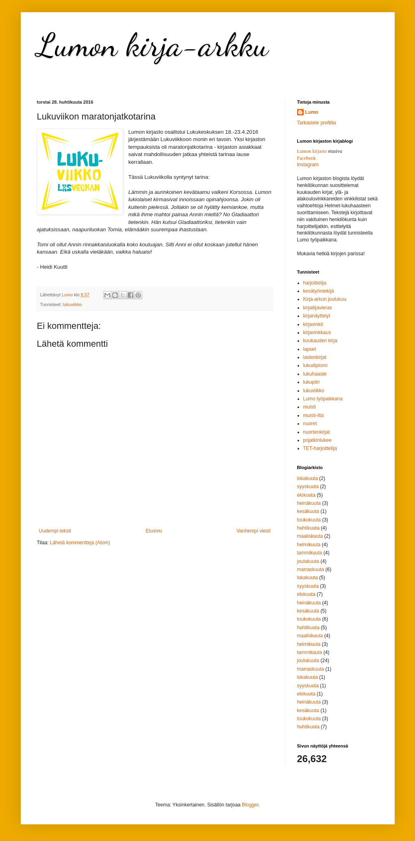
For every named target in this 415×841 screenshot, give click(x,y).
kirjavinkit (313, 324)
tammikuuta (309, 553)
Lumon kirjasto (312, 151)
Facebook (306, 158)
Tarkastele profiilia (316, 123)
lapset (309, 349)
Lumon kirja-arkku (152, 44)
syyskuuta (308, 486)
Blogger (250, 805)
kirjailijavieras (317, 308)
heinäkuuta (309, 503)
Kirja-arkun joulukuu (324, 299)
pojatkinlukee (317, 440)
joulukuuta (308, 561)
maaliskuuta (310, 536)
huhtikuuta (308, 528)
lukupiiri (311, 382)
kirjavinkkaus (317, 332)
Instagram (308, 164)
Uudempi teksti (55, 531)
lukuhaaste (315, 374)
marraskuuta (310, 569)
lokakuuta (307, 478)
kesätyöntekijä (318, 291)
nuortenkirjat (316, 432)
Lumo (312, 112)
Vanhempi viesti (254, 531)
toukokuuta (309, 520)
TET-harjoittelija (320, 448)
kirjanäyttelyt (316, 316)
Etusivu (154, 531)
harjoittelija (314, 283)
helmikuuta (309, 545)
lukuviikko (72, 304)
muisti (309, 407)
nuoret (310, 423)
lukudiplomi (315, 365)
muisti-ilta (313, 415)
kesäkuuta (308, 511)
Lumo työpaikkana (323, 399)
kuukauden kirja (320, 340)
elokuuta (306, 495)
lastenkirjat (314, 357)
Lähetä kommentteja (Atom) (80, 542)
